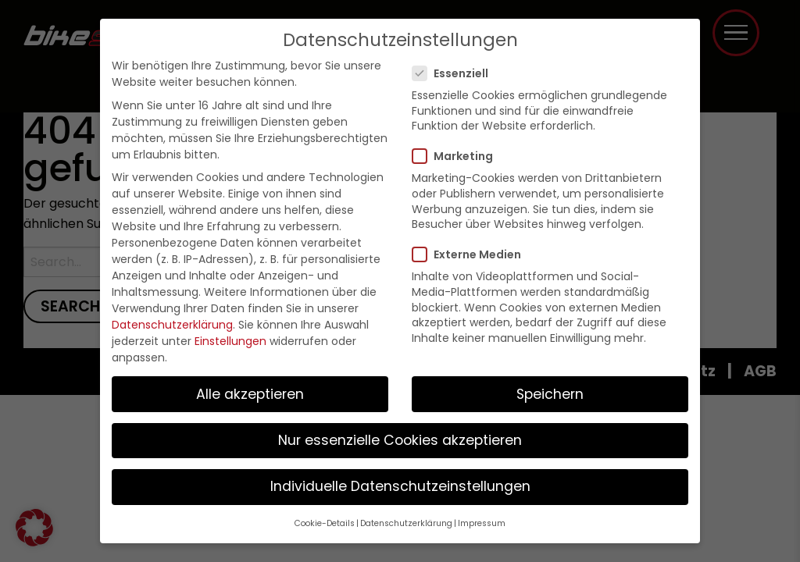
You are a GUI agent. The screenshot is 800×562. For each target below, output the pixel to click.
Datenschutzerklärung (172, 325)
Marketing (457, 156)
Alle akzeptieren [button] (250, 394)
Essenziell (455, 73)
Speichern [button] (550, 394)
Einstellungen (230, 341)
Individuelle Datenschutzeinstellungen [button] (400, 486)
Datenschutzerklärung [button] (406, 523)
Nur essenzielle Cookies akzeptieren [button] (400, 440)
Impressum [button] (481, 523)
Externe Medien (471, 254)
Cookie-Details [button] (325, 523)
